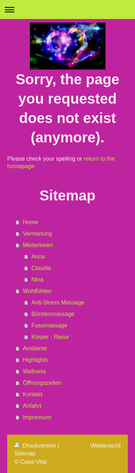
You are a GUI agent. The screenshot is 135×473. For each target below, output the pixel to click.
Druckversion (36, 446)
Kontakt (32, 394)
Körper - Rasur (50, 337)
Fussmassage (49, 325)
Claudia (41, 268)
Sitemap (25, 453)
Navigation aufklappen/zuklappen (67, 9)
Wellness (34, 371)
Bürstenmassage (53, 314)
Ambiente (35, 348)
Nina (37, 279)
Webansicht (106, 446)
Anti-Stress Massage (58, 302)
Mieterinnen (38, 245)
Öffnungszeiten (42, 383)
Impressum (37, 417)
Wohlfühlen (37, 291)
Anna (38, 257)
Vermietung (37, 234)
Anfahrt (32, 406)
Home (30, 222)
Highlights (35, 360)
